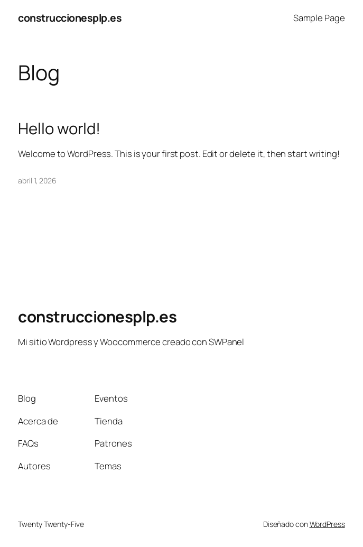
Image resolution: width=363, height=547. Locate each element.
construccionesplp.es (70, 18)
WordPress (327, 524)
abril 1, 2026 (37, 180)
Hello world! (59, 128)
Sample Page (319, 18)
